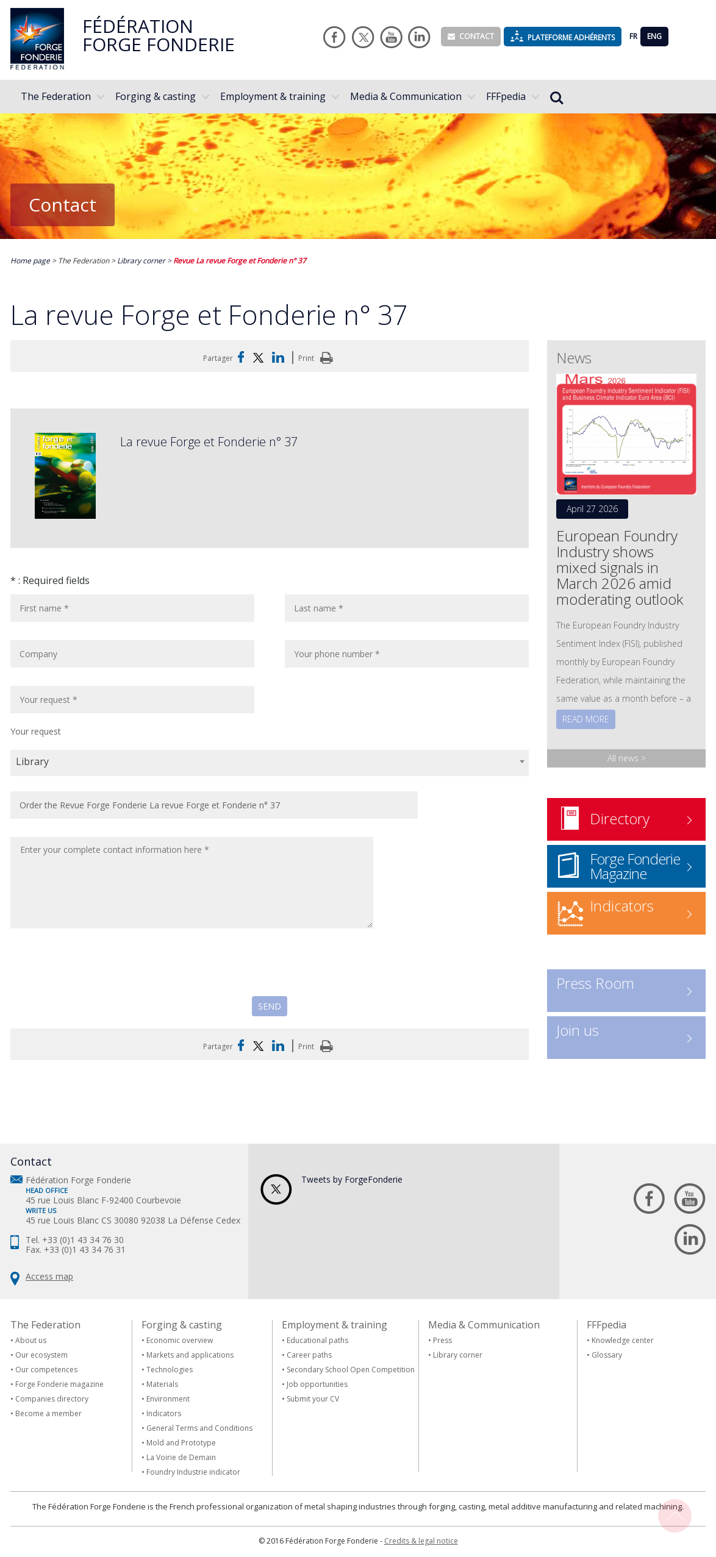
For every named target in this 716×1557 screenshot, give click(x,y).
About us (30, 1340)
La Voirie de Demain (181, 1457)
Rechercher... (556, 98)
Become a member (48, 1413)
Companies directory (51, 1399)
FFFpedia (506, 96)
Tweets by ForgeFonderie (352, 1179)
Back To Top (675, 1516)
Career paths (309, 1355)
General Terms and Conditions (199, 1428)
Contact (471, 36)
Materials (162, 1384)
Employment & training (273, 96)
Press (442, 1340)
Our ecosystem (41, 1355)
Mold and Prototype (181, 1443)
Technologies (169, 1369)
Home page (31, 260)
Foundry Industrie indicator (193, 1472)
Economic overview (179, 1340)
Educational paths (317, 1340)
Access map (49, 1276)
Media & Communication (406, 96)
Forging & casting (155, 96)
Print (317, 358)
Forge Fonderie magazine (59, 1384)
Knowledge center (623, 1340)
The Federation (56, 96)
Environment (168, 1399)
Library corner (142, 260)
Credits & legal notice (421, 1541)
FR (633, 36)
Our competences (46, 1369)
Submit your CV (313, 1399)
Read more (585, 719)
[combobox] (269, 763)
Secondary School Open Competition (351, 1369)
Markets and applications (190, 1355)
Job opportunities (317, 1384)
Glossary (607, 1355)
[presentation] (103, 972)
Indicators (163, 1413)
